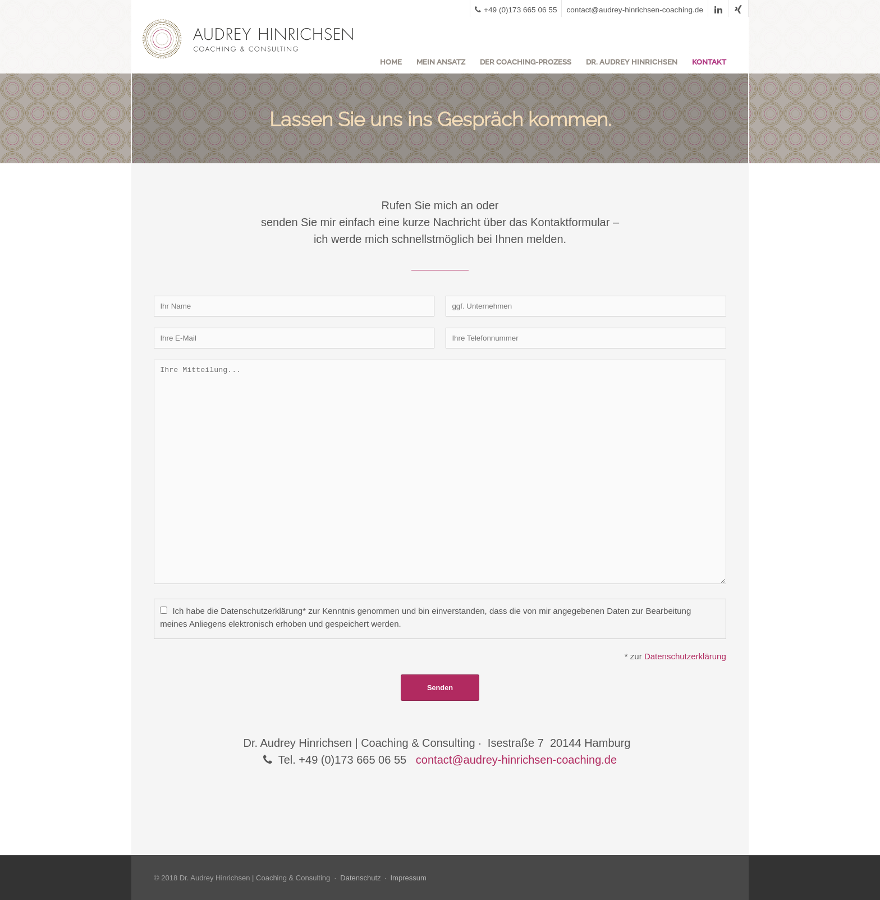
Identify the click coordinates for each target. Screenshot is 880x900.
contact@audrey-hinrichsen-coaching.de (634, 10)
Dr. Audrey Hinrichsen (631, 62)
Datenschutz (360, 878)
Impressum (408, 878)
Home (391, 62)
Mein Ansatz (440, 62)
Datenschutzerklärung (685, 656)
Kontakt (709, 62)
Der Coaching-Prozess (525, 62)
